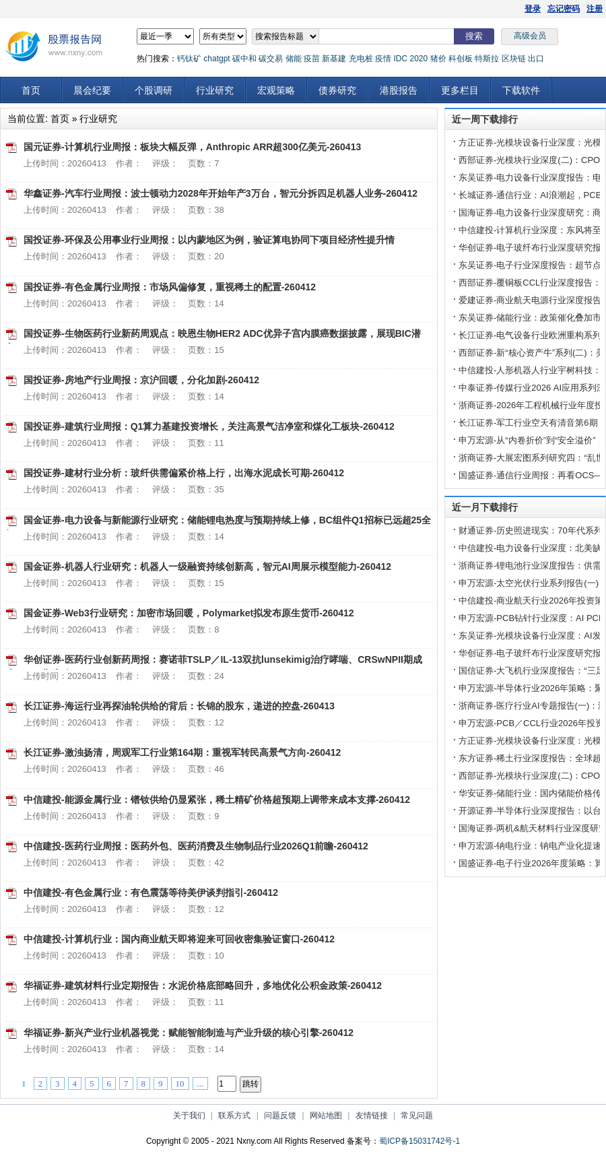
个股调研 (153, 90)
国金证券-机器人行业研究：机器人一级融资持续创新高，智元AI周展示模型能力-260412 (207, 566)
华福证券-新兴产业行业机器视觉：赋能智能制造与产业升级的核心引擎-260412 (189, 1032)
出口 (536, 58)
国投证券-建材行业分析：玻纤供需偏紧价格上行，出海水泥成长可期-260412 (184, 472)
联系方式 (234, 1115)
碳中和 (244, 58)
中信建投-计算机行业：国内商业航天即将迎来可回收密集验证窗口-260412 (179, 939)
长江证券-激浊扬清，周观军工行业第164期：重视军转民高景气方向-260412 (182, 752)
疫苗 (312, 58)
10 (180, 1083)
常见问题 (417, 1115)
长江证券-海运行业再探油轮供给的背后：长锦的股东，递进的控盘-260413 (179, 706)
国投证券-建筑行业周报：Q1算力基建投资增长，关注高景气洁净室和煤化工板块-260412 (209, 426)
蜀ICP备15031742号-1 (419, 1141)
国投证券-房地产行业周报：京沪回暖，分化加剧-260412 (141, 380)
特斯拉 (487, 58)
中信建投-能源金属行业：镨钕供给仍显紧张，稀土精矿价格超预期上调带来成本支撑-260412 (217, 799)
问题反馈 (280, 1115)
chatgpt (216, 58)
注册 (594, 8)
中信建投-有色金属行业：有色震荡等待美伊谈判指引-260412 (151, 892)
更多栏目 (460, 90)
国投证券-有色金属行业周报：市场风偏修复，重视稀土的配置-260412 (170, 287)
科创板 (460, 58)
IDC (400, 58)
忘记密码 (563, 8)
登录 (533, 8)
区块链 (514, 58)
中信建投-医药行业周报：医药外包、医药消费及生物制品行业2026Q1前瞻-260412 (196, 846)
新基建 (334, 58)
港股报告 (398, 90)
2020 (418, 58)
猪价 (438, 58)
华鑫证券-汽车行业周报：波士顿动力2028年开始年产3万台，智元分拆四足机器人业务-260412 (220, 193)
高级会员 (530, 35)
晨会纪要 (92, 90)
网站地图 (326, 1115)
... (200, 1083)
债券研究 (337, 90)
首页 (31, 90)
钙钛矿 (189, 58)
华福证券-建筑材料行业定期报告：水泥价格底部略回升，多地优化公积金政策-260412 (203, 985)
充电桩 (361, 58)
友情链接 (372, 1115)
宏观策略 (276, 90)
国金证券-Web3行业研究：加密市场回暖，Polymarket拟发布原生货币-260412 (189, 613)
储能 (293, 58)
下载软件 (521, 90)
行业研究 (215, 90)
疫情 (383, 58)
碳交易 (271, 58)
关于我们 (189, 1115)
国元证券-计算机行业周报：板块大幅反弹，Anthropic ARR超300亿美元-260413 (192, 146)
